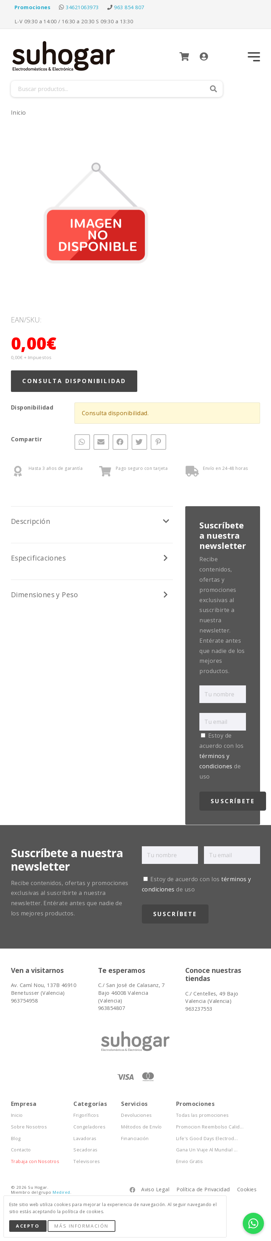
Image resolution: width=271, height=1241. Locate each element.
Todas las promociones (202, 1115)
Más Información (81, 1226)
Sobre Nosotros (29, 1127)
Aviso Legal (155, 1189)
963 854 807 (129, 7)
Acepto (28, 1226)
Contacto (21, 1150)
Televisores (86, 1161)
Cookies (247, 1189)
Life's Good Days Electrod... (207, 1138)
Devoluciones (136, 1115)
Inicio (18, 112)
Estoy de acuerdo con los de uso (221, 756)
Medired (61, 1192)
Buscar (213, 89)
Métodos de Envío (141, 1127)
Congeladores (89, 1127)
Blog (16, 1138)
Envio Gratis (189, 1161)
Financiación (135, 1138)
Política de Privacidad (203, 1189)
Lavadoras (84, 1138)
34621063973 (82, 7)
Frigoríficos (86, 1115)
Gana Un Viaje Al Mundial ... (206, 1150)
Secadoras (85, 1150)
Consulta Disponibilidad (74, 381)
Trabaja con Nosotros (35, 1161)
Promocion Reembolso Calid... (209, 1127)
